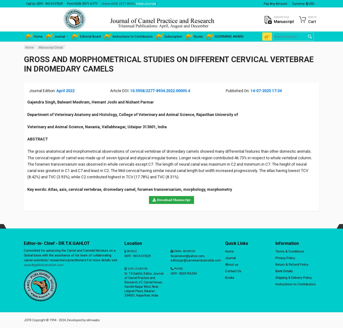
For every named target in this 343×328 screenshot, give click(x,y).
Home (34, 36)
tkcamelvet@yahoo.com (187, 256)
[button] (171, 200)
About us (231, 265)
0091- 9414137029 (137, 256)
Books (194, 36)
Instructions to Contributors (128, 36)
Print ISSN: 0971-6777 (82, 3)
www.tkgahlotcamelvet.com (43, 265)
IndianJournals (146, 3)
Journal (57, 36)
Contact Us (233, 271)
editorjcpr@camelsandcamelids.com (196, 260)
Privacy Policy (285, 258)
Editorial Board (86, 36)
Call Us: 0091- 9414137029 (44, 3)
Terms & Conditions (289, 251)
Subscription (169, 36)
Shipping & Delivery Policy (293, 278)
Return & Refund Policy (291, 265)
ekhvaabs (93, 320)
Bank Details (284, 271)
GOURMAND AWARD (225, 36)
